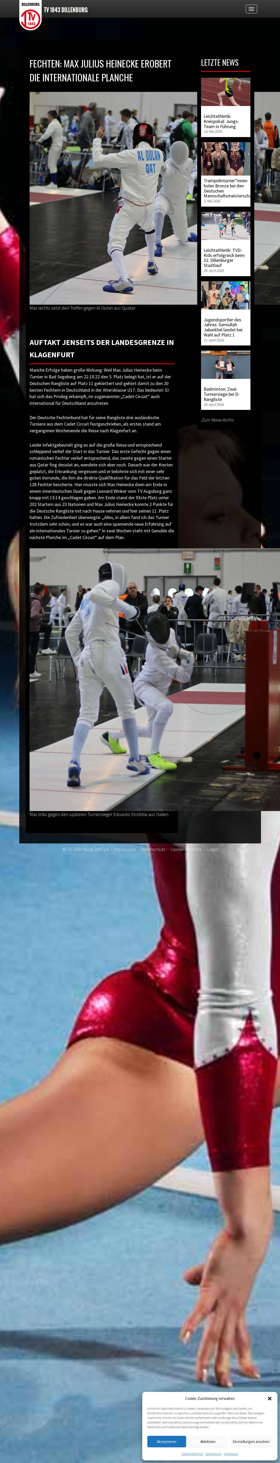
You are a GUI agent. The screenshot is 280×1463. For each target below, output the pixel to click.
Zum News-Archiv (217, 420)
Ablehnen (207, 1441)
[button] (269, 1398)
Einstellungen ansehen (251, 1441)
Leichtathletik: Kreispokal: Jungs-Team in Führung (221, 121)
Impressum (231, 1454)
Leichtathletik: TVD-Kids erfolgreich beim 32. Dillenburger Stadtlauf (224, 257)
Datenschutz (213, 1454)
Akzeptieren (166, 1441)
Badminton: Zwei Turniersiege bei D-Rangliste (222, 394)
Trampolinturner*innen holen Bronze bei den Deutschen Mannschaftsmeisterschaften (231, 188)
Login (212, 849)
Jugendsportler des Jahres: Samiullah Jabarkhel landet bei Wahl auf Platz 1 (223, 327)
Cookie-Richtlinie (192, 1454)
